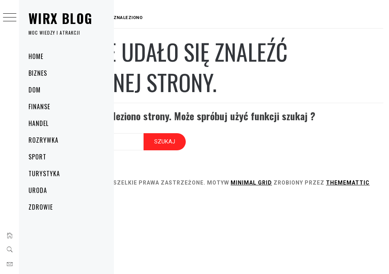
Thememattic (163, 194)
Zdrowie (40, 207)
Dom (34, 89)
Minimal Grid (325, 186)
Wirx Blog (60, 18)
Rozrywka (43, 140)
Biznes (37, 73)
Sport (37, 156)
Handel (38, 123)
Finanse (39, 106)
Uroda (37, 190)
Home (35, 56)
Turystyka (44, 173)
